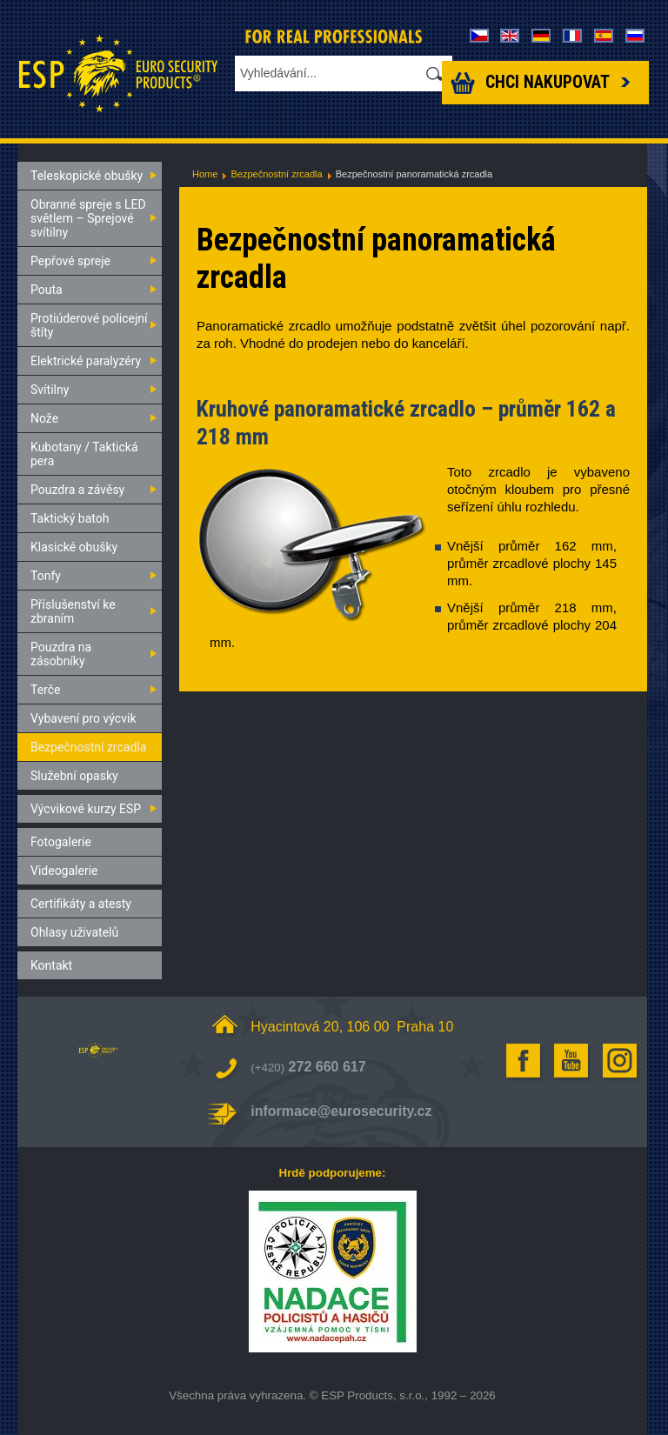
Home (204, 174)
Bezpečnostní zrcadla (276, 174)
